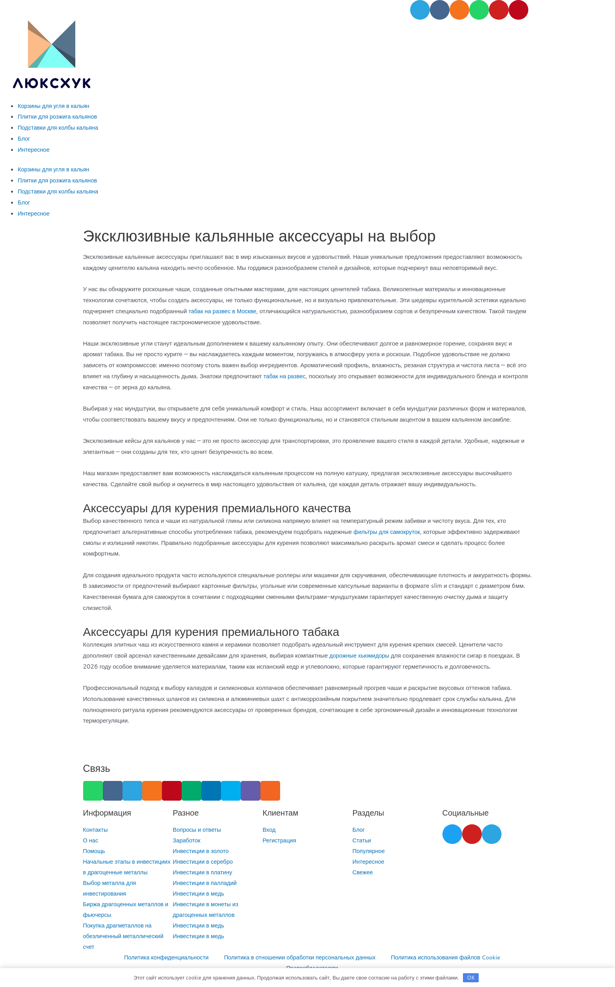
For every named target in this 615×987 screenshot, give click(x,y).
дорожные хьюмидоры (360, 655)
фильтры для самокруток (387, 532)
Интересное (34, 149)
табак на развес (285, 376)
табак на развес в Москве (223, 311)
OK (471, 977)
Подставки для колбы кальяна (59, 127)
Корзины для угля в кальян (54, 106)
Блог (24, 138)
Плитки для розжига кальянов (58, 116)
